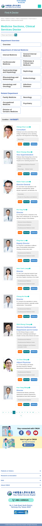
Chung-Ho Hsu (22, 296)
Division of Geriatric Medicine (10, 111)
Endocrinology (29, 78)
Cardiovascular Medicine (9, 63)
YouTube (35, 432)
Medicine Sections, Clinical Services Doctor (12, 20)
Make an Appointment (21, 18)
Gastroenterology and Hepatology (10, 71)
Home (2, 18)
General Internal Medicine (29, 55)
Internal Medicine (10, 55)
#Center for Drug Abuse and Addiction (27, 197)
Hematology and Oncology (9, 85)
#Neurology (21, 139)
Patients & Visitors (7, 471)
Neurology (27, 97)
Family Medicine (9, 97)
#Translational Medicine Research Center (26, 165)
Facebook (21, 432)
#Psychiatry (21, 194)
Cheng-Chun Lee (23, 127)
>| (21, 415)
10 (33, 412)
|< (3, 412)
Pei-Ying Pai (21, 209)
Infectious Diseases (27, 85)
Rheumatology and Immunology (10, 78)
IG (28, 432)
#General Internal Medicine (25, 222)
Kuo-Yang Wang (22, 387)
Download (29, 445)
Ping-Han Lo (21, 240)
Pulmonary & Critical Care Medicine (28, 63)
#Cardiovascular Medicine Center (26, 228)
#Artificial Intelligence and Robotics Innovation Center (27, 346)
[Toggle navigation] (39, 6)
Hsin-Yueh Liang (23, 268)
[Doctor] (9, 35)
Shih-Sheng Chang (23, 324)
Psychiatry (27, 103)
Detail (20, 144)
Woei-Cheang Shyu (23, 152)
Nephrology (28, 71)
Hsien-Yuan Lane (23, 182)
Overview (6, 45)
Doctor (16, 35)
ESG (2, 480)
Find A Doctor (32, 18)
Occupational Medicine (8, 103)
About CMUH (5, 485)
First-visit (26, 144)
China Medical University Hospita (21, 493)
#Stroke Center (29, 169)
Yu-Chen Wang (22, 359)
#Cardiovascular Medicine (24, 225)
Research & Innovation (8, 475)
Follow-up (34, 144)
